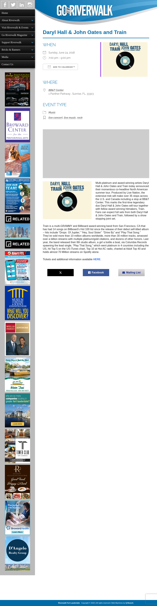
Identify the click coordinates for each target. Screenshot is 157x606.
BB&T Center (56, 90)
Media (5, 57)
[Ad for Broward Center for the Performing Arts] (17, 125)
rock (79, 117)
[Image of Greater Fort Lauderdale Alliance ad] (17, 410)
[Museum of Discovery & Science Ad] (17, 303)
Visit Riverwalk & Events (15, 27)
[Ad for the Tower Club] (17, 446)
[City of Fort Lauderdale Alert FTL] (17, 267)
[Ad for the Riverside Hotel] (17, 482)
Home (5, 13)
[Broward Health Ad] (17, 518)
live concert (55, 117)
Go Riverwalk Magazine (14, 35)
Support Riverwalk (11, 42)
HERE (96, 259)
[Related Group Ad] (17, 231)
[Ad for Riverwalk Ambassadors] (17, 196)
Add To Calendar (60, 66)
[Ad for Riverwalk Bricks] (17, 160)
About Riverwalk (11, 20)
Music (51, 112)
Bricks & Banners (11, 49)
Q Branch (129, 603)
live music (70, 117)
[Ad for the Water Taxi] (17, 374)
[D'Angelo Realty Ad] (17, 553)
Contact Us (7, 64)
